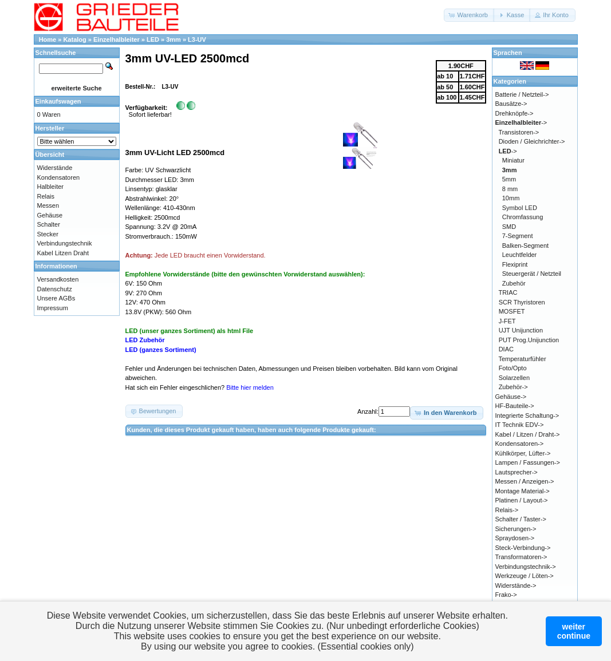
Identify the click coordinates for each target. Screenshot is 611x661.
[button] (469, 15)
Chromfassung (522, 216)
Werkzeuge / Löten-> (524, 575)
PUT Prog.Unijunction (529, 340)
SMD (509, 226)
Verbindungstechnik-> (525, 566)
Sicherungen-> (516, 528)
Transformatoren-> (521, 556)
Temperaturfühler (522, 358)
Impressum (52, 307)
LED (153, 39)
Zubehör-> (513, 386)
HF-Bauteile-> (514, 405)
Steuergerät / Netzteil (531, 273)
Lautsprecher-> (516, 472)
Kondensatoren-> (519, 443)
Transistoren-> (518, 132)
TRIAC (507, 292)
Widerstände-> (516, 585)
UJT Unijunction (521, 330)
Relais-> (507, 509)
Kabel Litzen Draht (63, 253)
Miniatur (513, 160)
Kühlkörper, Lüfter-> (523, 453)
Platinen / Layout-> (521, 500)
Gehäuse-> (511, 396)
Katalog (74, 39)
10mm (511, 198)
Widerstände (55, 167)
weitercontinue (573, 631)
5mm (509, 179)
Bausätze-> (511, 103)
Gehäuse (50, 215)
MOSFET (512, 311)
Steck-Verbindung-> (523, 547)
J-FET (507, 321)
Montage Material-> (522, 491)
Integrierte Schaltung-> (527, 415)
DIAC (506, 349)
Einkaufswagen (58, 101)
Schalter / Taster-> (520, 519)
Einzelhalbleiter (116, 39)
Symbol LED (519, 207)
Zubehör (514, 283)
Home (48, 39)
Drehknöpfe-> (514, 113)
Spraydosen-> (515, 538)
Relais (46, 196)
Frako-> (506, 594)
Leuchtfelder (519, 254)
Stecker (47, 234)
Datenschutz (54, 289)
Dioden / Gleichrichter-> (532, 141)
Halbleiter (50, 186)
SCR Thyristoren (522, 302)
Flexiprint (515, 264)
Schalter (48, 224)
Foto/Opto (513, 368)
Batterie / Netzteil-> (522, 94)
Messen (48, 205)
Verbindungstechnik (64, 243)
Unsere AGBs (56, 298)
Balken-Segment (525, 245)
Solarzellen (514, 377)
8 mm (510, 188)
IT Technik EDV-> (519, 424)
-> (521, 122)
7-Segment (517, 235)
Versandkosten (58, 279)
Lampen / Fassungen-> (527, 462)
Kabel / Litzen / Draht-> (527, 434)
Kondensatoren (58, 177)
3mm (173, 39)
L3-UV (197, 39)
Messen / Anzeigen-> (524, 481)
